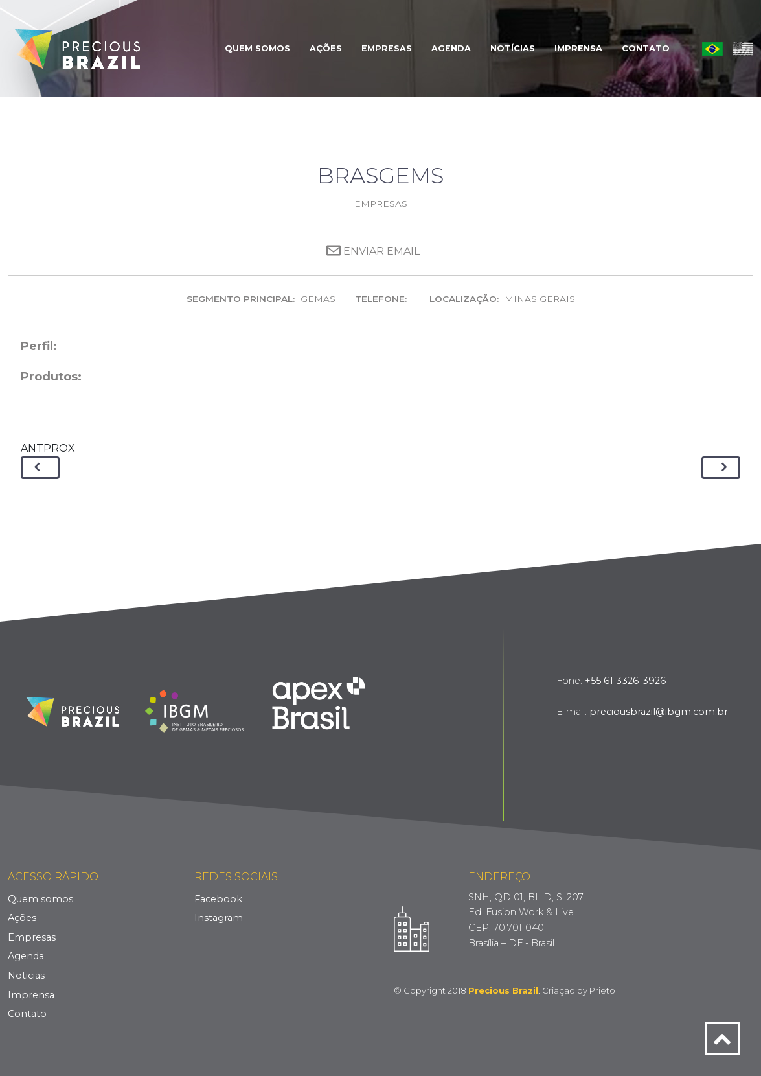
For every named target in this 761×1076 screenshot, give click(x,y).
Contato (646, 48)
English (743, 48)
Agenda (451, 48)
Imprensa (578, 48)
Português (712, 48)
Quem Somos (257, 48)
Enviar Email (373, 251)
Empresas (386, 48)
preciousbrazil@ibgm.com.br (658, 712)
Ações (326, 48)
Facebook (218, 899)
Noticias (26, 975)
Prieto (602, 990)
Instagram (218, 918)
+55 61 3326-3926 (625, 680)
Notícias (512, 48)
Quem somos (40, 899)
